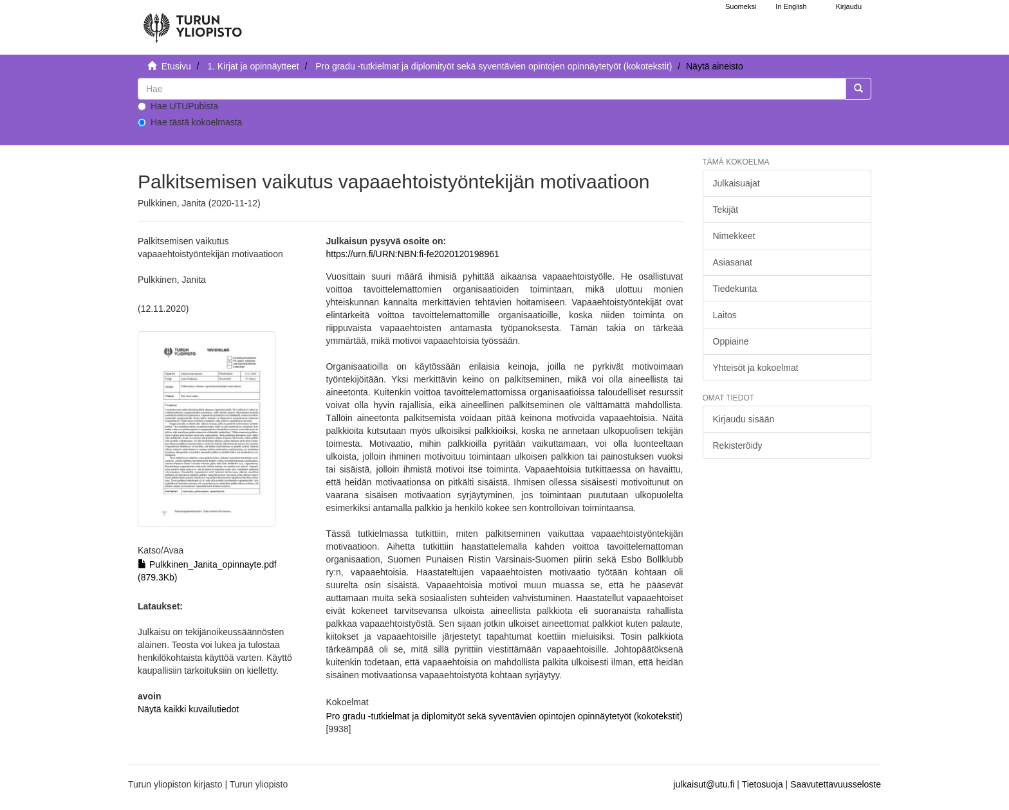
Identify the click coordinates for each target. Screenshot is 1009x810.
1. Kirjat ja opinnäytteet (253, 66)
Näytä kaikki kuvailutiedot (188, 709)
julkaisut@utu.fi (703, 784)
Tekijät (726, 209)
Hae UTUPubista (178, 106)
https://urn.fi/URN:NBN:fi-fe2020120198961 (412, 254)
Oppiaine (731, 341)
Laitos (725, 315)
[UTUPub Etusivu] (192, 22)
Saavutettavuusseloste (835, 784)
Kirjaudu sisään (744, 419)
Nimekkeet (734, 236)
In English (790, 6)
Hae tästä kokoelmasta (190, 122)
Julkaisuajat (736, 183)
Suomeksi (740, 6)
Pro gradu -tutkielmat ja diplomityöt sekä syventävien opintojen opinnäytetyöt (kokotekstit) (493, 66)
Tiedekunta (735, 289)
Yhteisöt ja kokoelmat (756, 368)
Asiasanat (732, 262)
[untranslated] (492, 89)
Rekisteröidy (738, 445)
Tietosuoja (762, 784)
